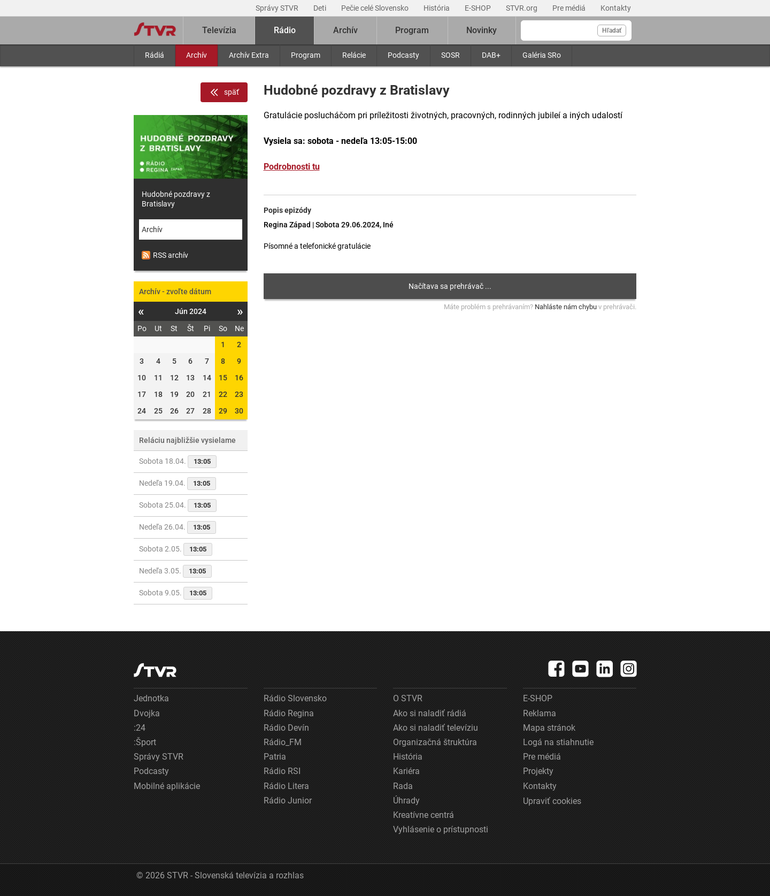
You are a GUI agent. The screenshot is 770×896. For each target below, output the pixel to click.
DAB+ (491, 55)
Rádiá (154, 55)
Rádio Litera (286, 786)
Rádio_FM (283, 742)
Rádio (285, 30)
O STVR (407, 698)
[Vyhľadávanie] (576, 30)
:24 (139, 728)
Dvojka (147, 713)
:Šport (145, 742)
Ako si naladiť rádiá (429, 713)
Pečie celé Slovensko (375, 8)
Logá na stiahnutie (558, 742)
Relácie (354, 55)
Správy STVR (278, 8)
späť (224, 92)
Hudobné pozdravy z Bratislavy (176, 199)
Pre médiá (569, 8)
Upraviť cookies (552, 801)
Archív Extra (249, 55)
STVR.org (522, 8)
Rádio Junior (288, 800)
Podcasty (403, 55)
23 (239, 394)
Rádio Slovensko (295, 698)
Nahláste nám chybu (566, 307)
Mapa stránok (549, 728)
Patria (275, 757)
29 (223, 411)
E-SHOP (478, 8)
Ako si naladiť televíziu (435, 728)
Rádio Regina (289, 713)
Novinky (481, 30)
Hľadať (611, 30)
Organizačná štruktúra (435, 742)
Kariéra (406, 771)
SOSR (450, 55)
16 (239, 377)
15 (223, 377)
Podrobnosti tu (292, 167)
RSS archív (165, 255)
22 (223, 394)
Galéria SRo (541, 55)
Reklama (539, 713)
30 (239, 411)
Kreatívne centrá (423, 815)
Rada (403, 786)
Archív (196, 55)
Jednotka (151, 698)
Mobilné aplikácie (167, 786)
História (437, 8)
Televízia (219, 30)
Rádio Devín (286, 728)
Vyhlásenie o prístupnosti (440, 829)
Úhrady (406, 800)
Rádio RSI (282, 771)
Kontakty (615, 8)
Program (305, 55)
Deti (320, 8)
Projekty (538, 771)
